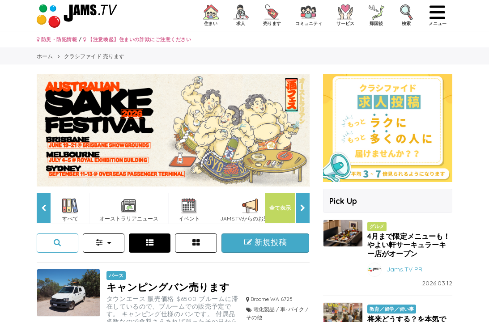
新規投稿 (265, 242)
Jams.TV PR (404, 269)
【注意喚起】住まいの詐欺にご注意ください (137, 39)
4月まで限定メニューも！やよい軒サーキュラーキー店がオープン (408, 245)
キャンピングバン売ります (168, 287)
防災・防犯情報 (57, 39)
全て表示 (280, 207)
